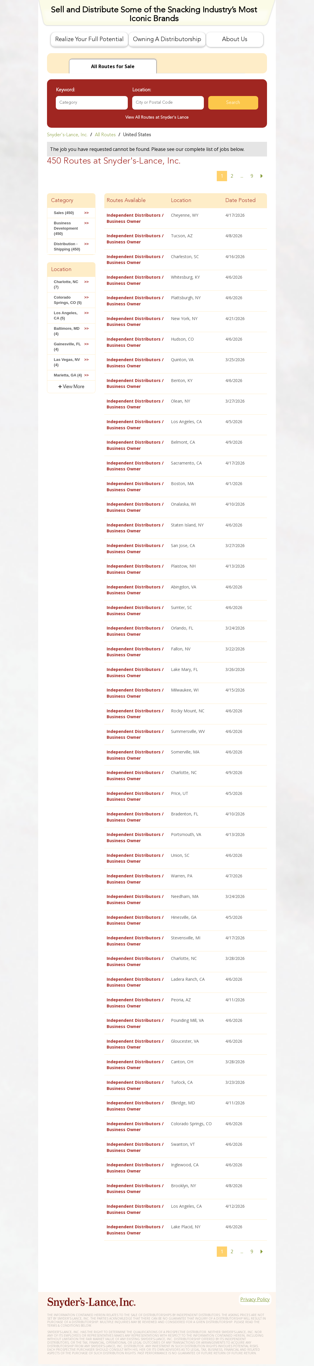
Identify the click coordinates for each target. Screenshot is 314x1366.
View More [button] (73, 387)
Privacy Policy (252, 1283)
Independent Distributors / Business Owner (135, 218)
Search (233, 102)
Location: (141, 90)
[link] (157, 135)
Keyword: (65, 90)
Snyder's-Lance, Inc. (67, 135)
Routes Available (126, 200)
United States (137, 135)
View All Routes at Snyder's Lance (157, 117)
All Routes (105, 135)
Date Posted (240, 200)
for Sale (113, 66)
